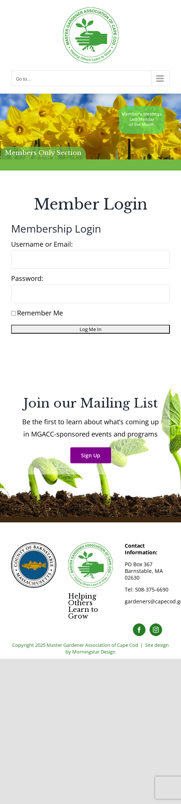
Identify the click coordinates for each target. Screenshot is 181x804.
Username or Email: (42, 244)
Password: (27, 278)
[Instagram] (156, 629)
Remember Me (37, 312)
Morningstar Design (93, 651)
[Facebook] (139, 629)
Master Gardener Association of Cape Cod (92, 645)
